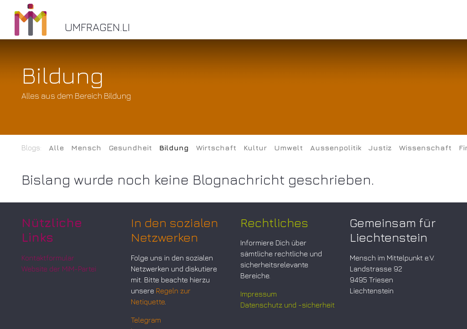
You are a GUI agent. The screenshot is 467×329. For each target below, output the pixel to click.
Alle (56, 147)
